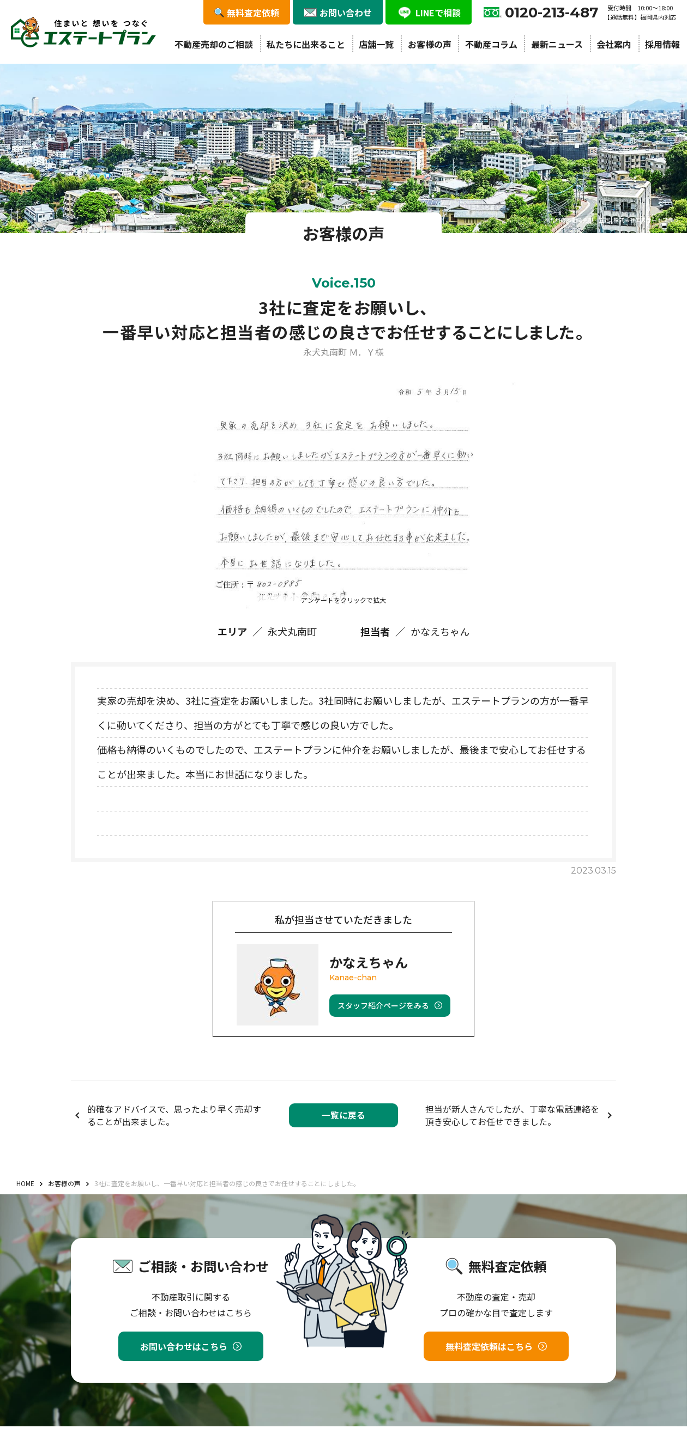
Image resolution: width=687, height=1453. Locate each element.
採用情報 (662, 44)
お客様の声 (429, 44)
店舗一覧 (376, 44)
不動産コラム (491, 44)
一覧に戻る (343, 1115)
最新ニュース (557, 44)
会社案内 (613, 44)
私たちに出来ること (306, 44)
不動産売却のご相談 (213, 44)
